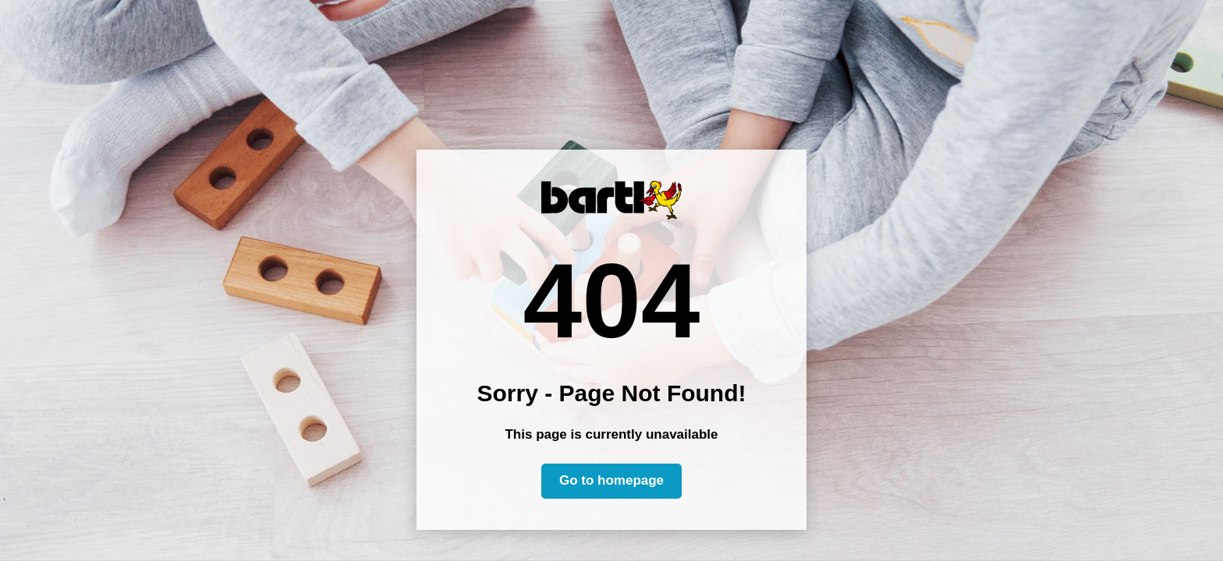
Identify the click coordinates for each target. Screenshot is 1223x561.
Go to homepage (611, 480)
